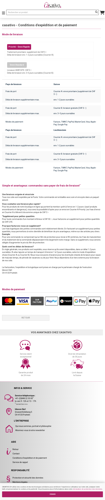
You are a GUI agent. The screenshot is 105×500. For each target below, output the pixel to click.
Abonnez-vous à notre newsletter (30, 430)
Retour (26, 318)
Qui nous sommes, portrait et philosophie (33, 426)
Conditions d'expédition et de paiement (30, 458)
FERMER (52, 494)
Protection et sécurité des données (28, 478)
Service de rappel (20, 462)
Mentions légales (20, 482)
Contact (16, 454)
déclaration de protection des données (87, 489)
